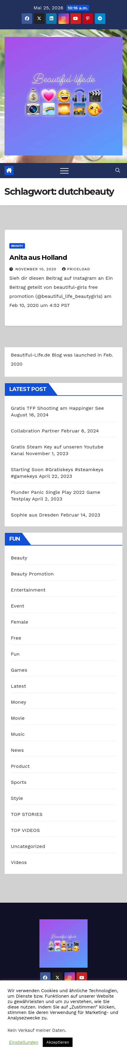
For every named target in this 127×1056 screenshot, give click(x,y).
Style (17, 798)
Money (18, 702)
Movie (18, 718)
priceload (76, 269)
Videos (19, 862)
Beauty (17, 245)
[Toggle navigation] (64, 170)
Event (17, 606)
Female (19, 622)
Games (19, 670)
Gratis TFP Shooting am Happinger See (57, 408)
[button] (117, 170)
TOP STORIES (26, 814)
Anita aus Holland (38, 257)
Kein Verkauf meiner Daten (36, 1030)
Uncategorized (28, 846)
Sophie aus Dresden (35, 515)
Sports (18, 782)
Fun (15, 654)
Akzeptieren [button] (57, 1042)
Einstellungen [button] (23, 1042)
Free (16, 638)
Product (20, 766)
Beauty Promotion (32, 574)
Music (18, 734)
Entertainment (28, 590)
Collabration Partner (35, 431)
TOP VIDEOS (25, 830)
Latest (18, 686)
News (17, 750)
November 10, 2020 (36, 269)
